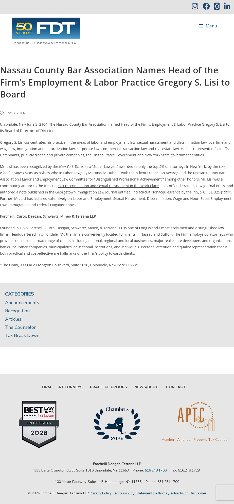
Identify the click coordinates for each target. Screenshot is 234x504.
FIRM (46, 387)
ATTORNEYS (70, 387)
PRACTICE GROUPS (108, 387)
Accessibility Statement (133, 493)
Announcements (22, 303)
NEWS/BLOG (146, 387)
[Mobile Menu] (208, 26)
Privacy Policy (101, 493)
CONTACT (176, 387)
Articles (13, 319)
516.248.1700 (156, 470)
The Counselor (20, 327)
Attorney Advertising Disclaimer (180, 493)
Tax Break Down (22, 335)
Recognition (17, 311)
